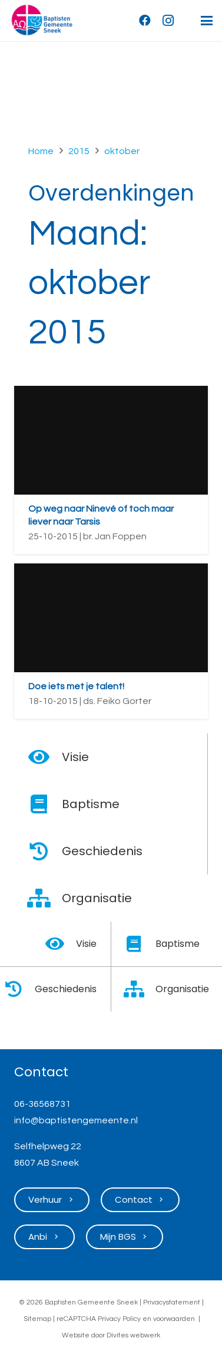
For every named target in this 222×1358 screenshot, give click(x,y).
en (147, 1319)
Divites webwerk (133, 1335)
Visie (75, 757)
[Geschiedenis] (45, 851)
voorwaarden (174, 1319)
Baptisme (91, 804)
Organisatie (97, 898)
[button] (206, 20)
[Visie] (45, 757)
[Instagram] (168, 20)
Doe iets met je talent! (76, 686)
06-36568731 (42, 1104)
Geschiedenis (102, 851)
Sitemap (37, 1319)
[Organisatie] (45, 898)
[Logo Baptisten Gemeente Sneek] (41, 20)
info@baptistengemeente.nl (76, 1120)
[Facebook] (145, 20)
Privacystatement (171, 1302)
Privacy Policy (119, 1319)
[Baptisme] (45, 804)
